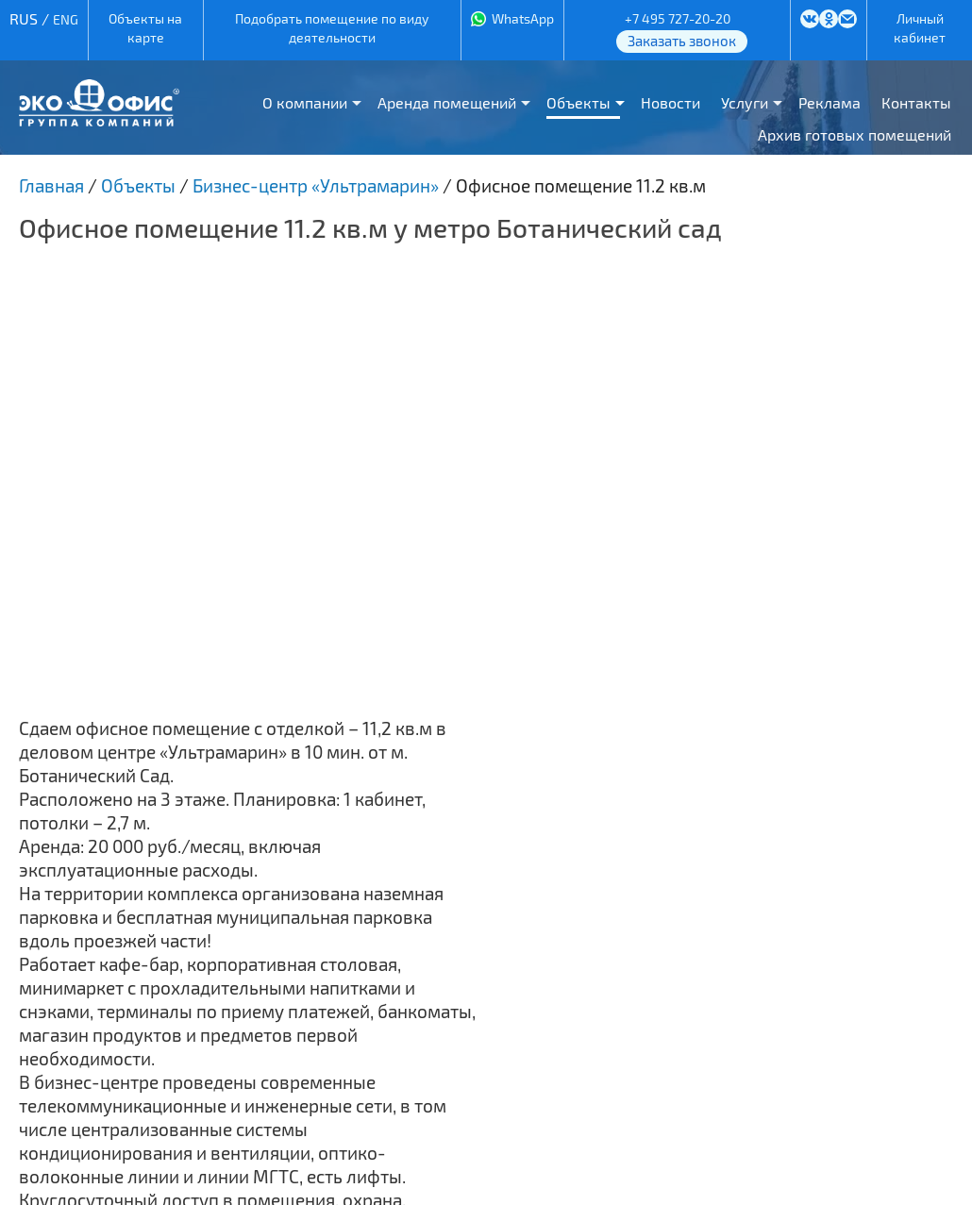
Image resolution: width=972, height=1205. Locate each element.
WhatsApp (523, 18)
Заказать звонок (682, 40)
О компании (304, 102)
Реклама (829, 102)
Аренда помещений (446, 102)
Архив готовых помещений (854, 134)
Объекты (578, 102)
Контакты (916, 102)
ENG (65, 19)
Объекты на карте (145, 27)
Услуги (744, 102)
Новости (670, 102)
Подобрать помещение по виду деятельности (331, 27)
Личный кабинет (920, 27)
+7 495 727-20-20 (677, 18)
